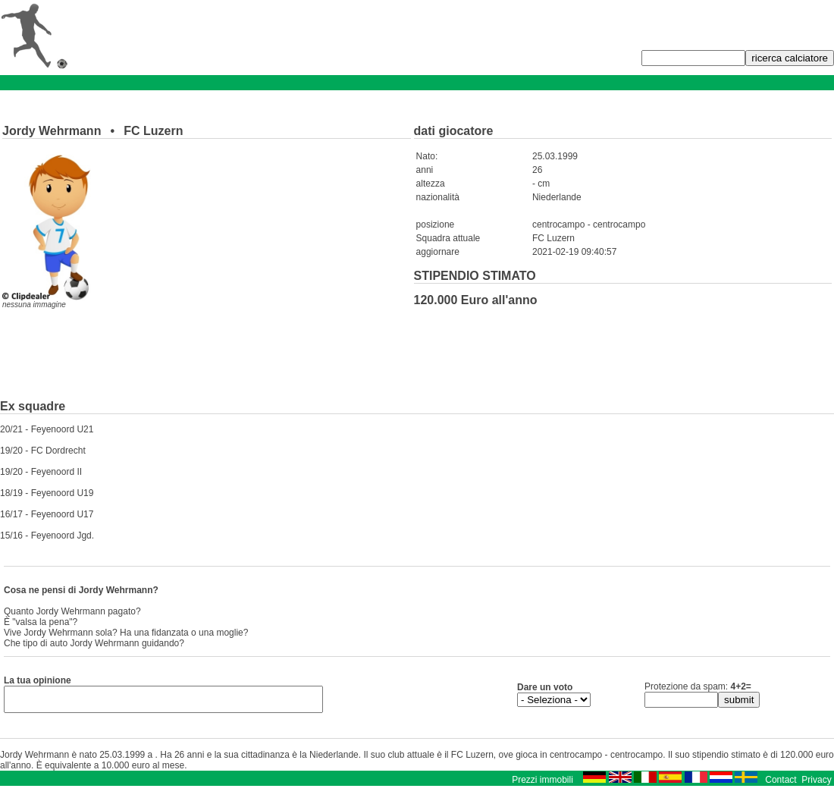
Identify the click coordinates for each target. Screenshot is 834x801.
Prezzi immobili (542, 784)
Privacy (816, 784)
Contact (780, 784)
